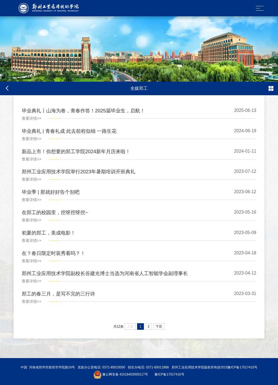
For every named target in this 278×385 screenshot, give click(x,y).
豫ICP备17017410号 (169, 375)
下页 (159, 326)
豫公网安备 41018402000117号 (125, 375)
